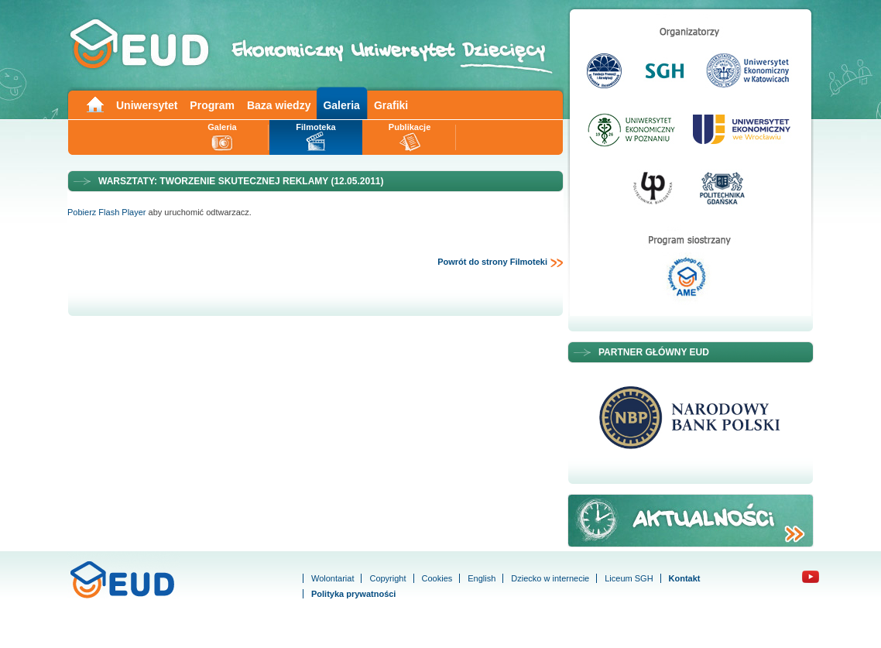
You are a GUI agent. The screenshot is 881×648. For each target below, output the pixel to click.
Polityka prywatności (353, 593)
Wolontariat (332, 578)
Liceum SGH (629, 578)
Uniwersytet (146, 105)
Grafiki (391, 105)
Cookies (437, 578)
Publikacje (409, 127)
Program (212, 105)
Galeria (341, 105)
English (481, 578)
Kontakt (685, 578)
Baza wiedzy (278, 105)
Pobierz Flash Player (106, 212)
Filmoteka (315, 127)
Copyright (387, 578)
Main (94, 103)
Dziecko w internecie (550, 578)
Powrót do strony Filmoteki (500, 262)
